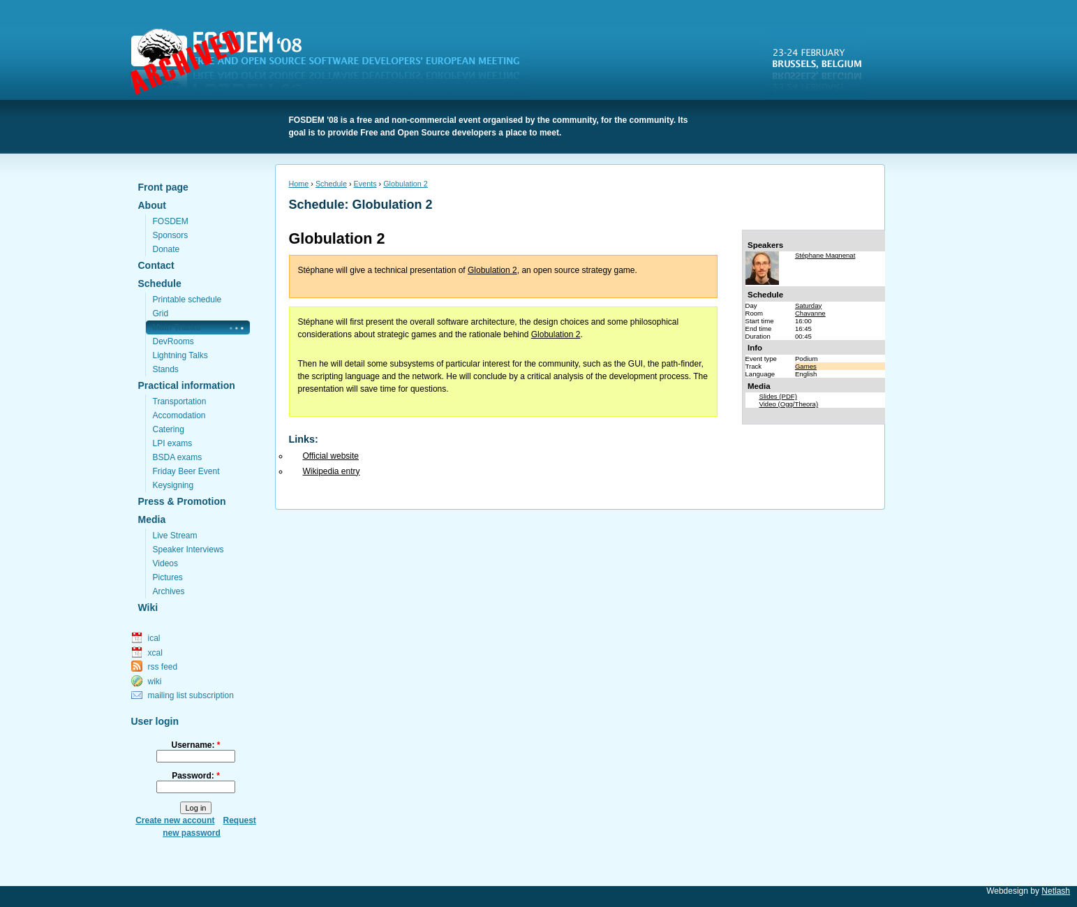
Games (806, 366)
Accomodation (179, 415)
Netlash (1055, 891)
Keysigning (173, 485)
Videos (165, 563)
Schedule (159, 283)
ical (154, 638)
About (152, 205)
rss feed (163, 667)
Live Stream (175, 535)
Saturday (808, 305)
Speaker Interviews (188, 549)
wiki (155, 681)
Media (152, 519)
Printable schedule (187, 299)
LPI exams (173, 443)
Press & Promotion (182, 501)
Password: (196, 776)
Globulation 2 (405, 183)
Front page (163, 187)
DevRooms (173, 341)
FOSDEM (334, 63)
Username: (195, 745)
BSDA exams (177, 457)
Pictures (168, 577)
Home (299, 183)
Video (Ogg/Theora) (789, 404)
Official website (331, 456)
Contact (156, 265)
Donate (166, 249)
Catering (168, 429)
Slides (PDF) (778, 396)
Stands (166, 369)
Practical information (186, 385)
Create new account (174, 820)
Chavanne (810, 313)
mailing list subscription (191, 695)
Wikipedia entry (331, 471)
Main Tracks (177, 327)
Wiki (148, 607)
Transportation (180, 401)
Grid (161, 313)
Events (365, 183)
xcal (155, 653)
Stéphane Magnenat (825, 255)
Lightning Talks (180, 355)
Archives (169, 591)
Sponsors (170, 235)
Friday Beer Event (186, 471)
